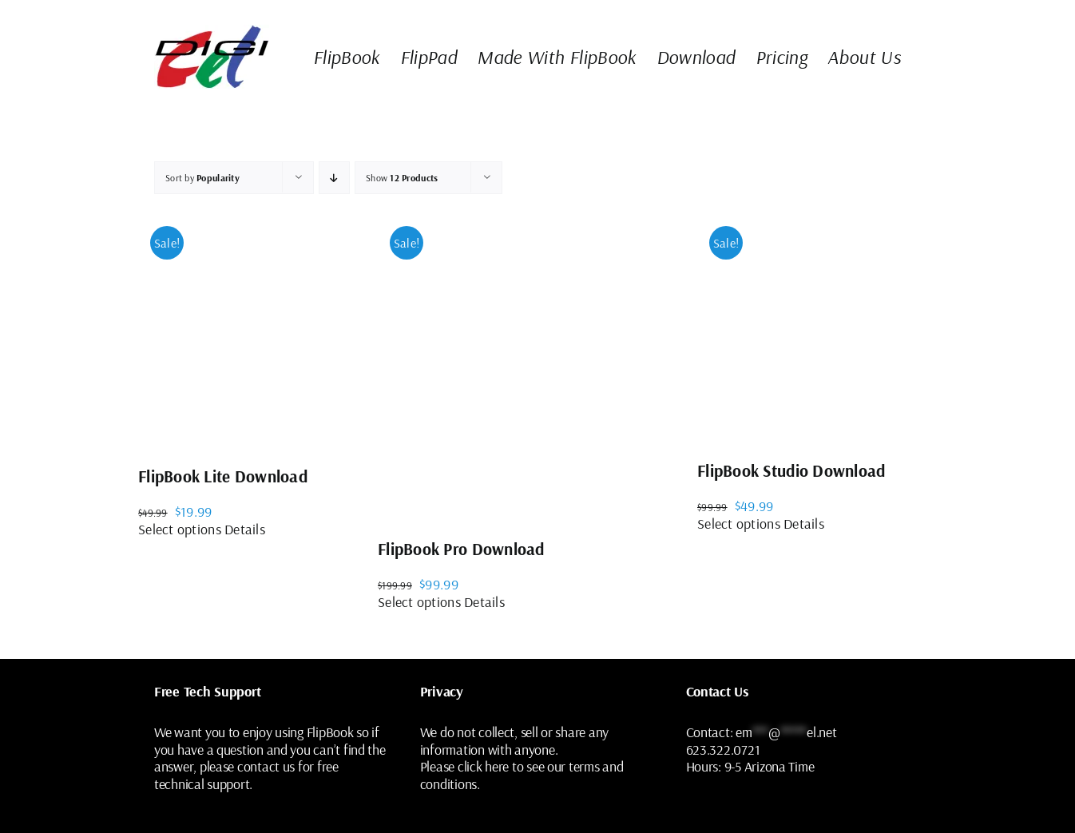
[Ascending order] (334, 177)
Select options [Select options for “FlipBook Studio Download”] (738, 523)
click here (483, 766)
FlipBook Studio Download (791, 470)
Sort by (202, 178)
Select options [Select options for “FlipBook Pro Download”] (419, 602)
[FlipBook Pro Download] (537, 366)
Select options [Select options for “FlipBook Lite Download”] (179, 529)
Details (244, 529)
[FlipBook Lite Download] (258, 330)
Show (402, 178)
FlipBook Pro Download (461, 548)
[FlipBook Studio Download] (817, 327)
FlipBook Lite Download (222, 476)
